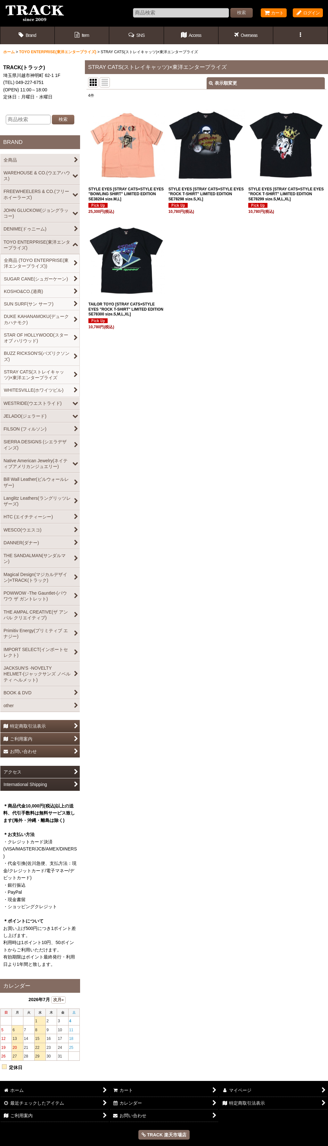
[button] (136, 35)
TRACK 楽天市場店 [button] (164, 1134)
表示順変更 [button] (223, 83)
